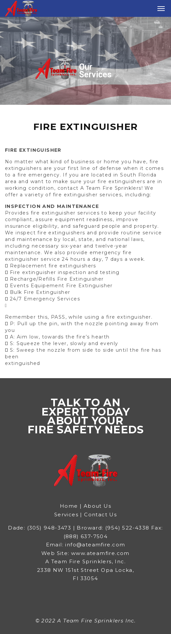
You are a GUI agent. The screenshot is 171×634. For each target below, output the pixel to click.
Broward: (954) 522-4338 (114, 528)
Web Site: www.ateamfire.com (85, 553)
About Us (97, 506)
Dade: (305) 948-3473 (39, 528)
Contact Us (100, 514)
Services (66, 514)
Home (70, 506)
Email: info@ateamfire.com (85, 544)
